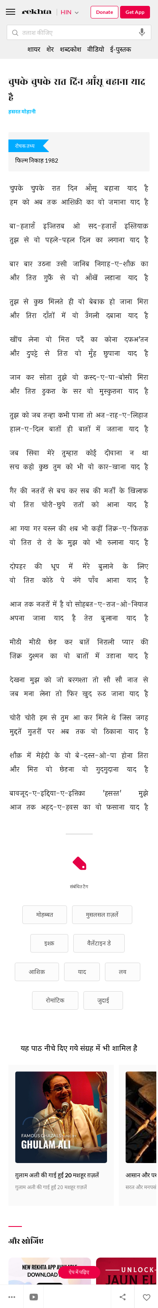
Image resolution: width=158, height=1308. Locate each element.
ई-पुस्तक (120, 49)
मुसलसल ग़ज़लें (102, 914)
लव (122, 971)
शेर (50, 49)
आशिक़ (37, 971)
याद (82, 971)
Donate (104, 12)
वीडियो (95, 49)
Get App (135, 12)
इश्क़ (49, 943)
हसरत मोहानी (22, 112)
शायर (33, 49)
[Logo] (36, 13)
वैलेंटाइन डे (99, 943)
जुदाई (103, 1000)
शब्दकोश (70, 49)
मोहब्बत (44, 914)
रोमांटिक (55, 1000)
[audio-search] (142, 32)
